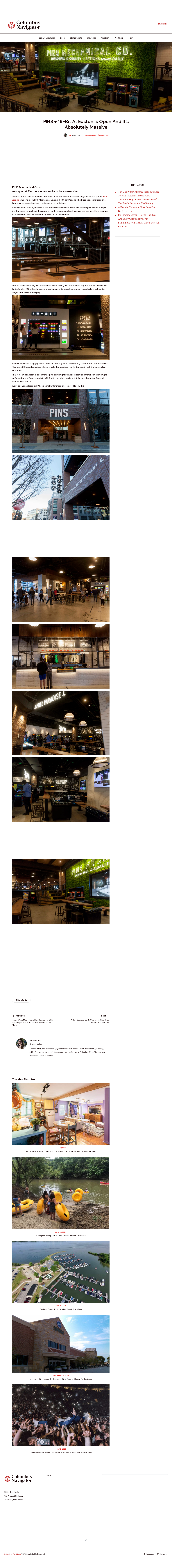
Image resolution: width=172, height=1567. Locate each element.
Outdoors (105, 38)
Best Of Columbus (47, 38)
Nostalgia (119, 38)
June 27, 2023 (60, 1148)
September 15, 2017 (61, 1375)
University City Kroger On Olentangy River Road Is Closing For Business (61, 1379)
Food (62, 38)
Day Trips (91, 38)
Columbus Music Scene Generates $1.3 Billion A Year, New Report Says (61, 1452)
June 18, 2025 (60, 1306)
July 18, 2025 (60, 1449)
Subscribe (162, 24)
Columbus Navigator (12, 1554)
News (130, 38)
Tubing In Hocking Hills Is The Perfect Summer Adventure (61, 1235)
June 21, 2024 (60, 1232)
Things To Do (76, 38)
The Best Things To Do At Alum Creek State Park (61, 1309)
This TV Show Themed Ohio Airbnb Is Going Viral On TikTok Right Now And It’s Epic (61, 1151)
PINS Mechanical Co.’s (26, 187)
